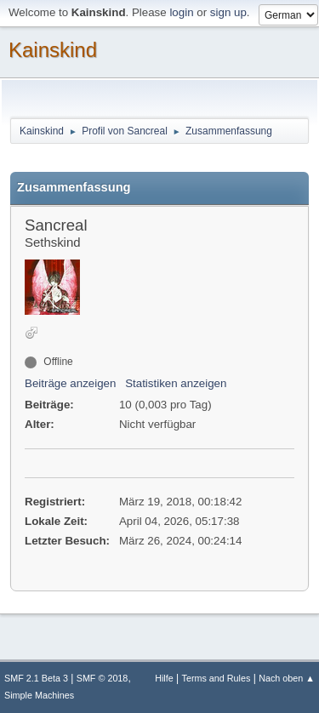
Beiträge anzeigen (70, 383)
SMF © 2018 (102, 678)
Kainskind (53, 49)
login (181, 12)
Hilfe (164, 678)
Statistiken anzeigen (175, 383)
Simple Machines (39, 695)
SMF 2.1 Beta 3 (36, 678)
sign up (228, 12)
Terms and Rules (216, 678)
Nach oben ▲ (287, 678)
